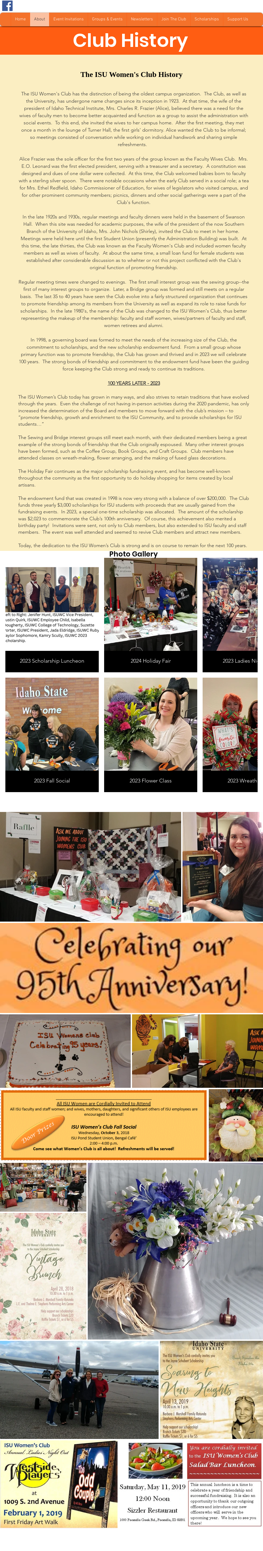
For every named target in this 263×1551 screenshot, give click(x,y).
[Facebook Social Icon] (7, 6)
